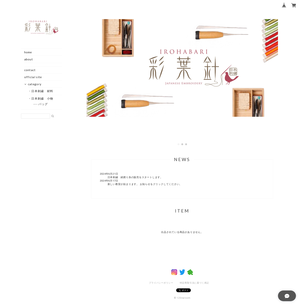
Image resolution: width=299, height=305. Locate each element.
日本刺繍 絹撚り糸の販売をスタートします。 (135, 177)
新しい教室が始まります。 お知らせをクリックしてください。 (145, 184)
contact (30, 70)
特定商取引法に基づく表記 (194, 282)
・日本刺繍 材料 (42, 91)
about (28, 59)
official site (33, 77)
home (28, 52)
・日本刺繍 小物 (42, 98)
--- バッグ (42, 104)
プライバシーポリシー (161, 282)
